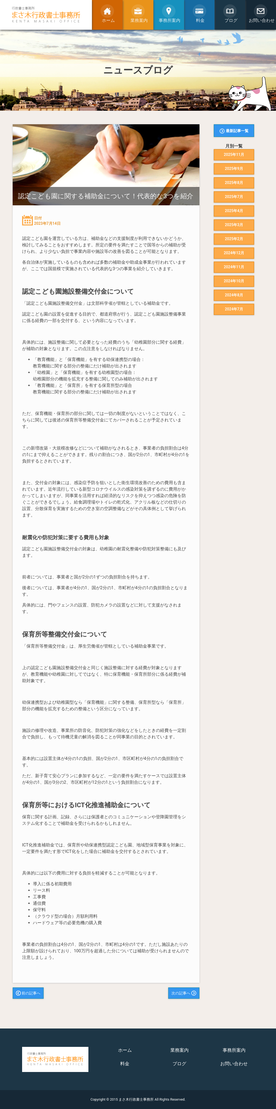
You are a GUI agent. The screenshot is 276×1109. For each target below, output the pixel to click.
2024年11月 (234, 267)
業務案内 (179, 1050)
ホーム (125, 1050)
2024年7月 (234, 309)
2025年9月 (234, 168)
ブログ (179, 1063)
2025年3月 (234, 225)
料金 (124, 1063)
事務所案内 (234, 1050)
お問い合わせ (234, 1063)
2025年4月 (234, 211)
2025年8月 (234, 182)
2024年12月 (234, 253)
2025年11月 (234, 154)
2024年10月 (234, 281)
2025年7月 (234, 197)
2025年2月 (234, 239)
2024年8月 (234, 295)
